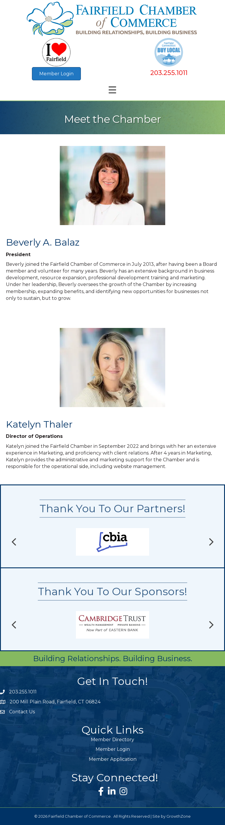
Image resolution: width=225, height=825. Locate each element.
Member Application (113, 759)
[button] (56, 73)
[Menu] (112, 90)
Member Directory (112, 739)
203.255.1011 (169, 73)
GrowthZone (178, 816)
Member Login (113, 749)
